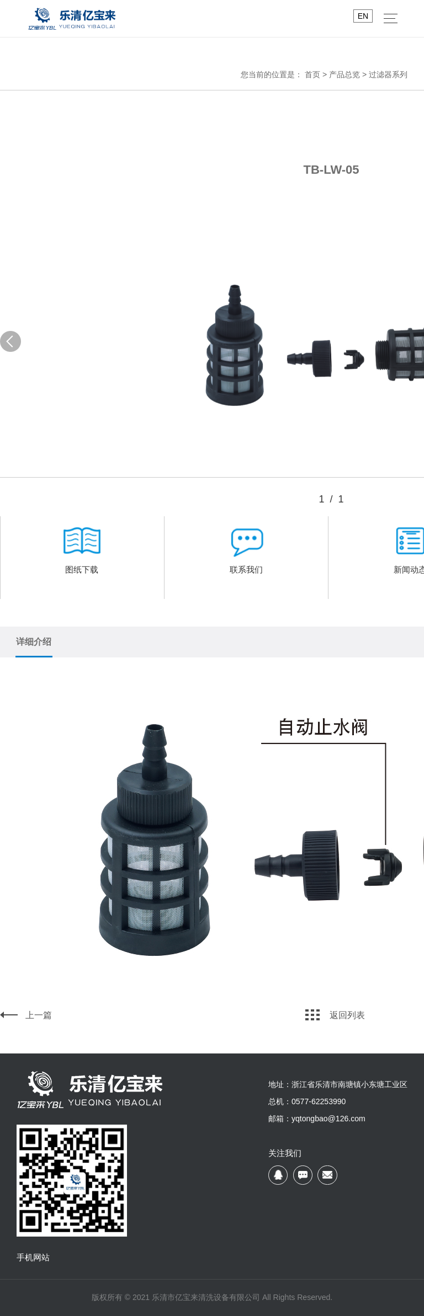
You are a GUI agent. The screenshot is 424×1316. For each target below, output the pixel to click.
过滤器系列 (388, 74)
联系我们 (246, 554)
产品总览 (344, 74)
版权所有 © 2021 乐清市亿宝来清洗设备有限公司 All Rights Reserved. (212, 1297)
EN (363, 16)
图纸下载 (82, 554)
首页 (312, 74)
